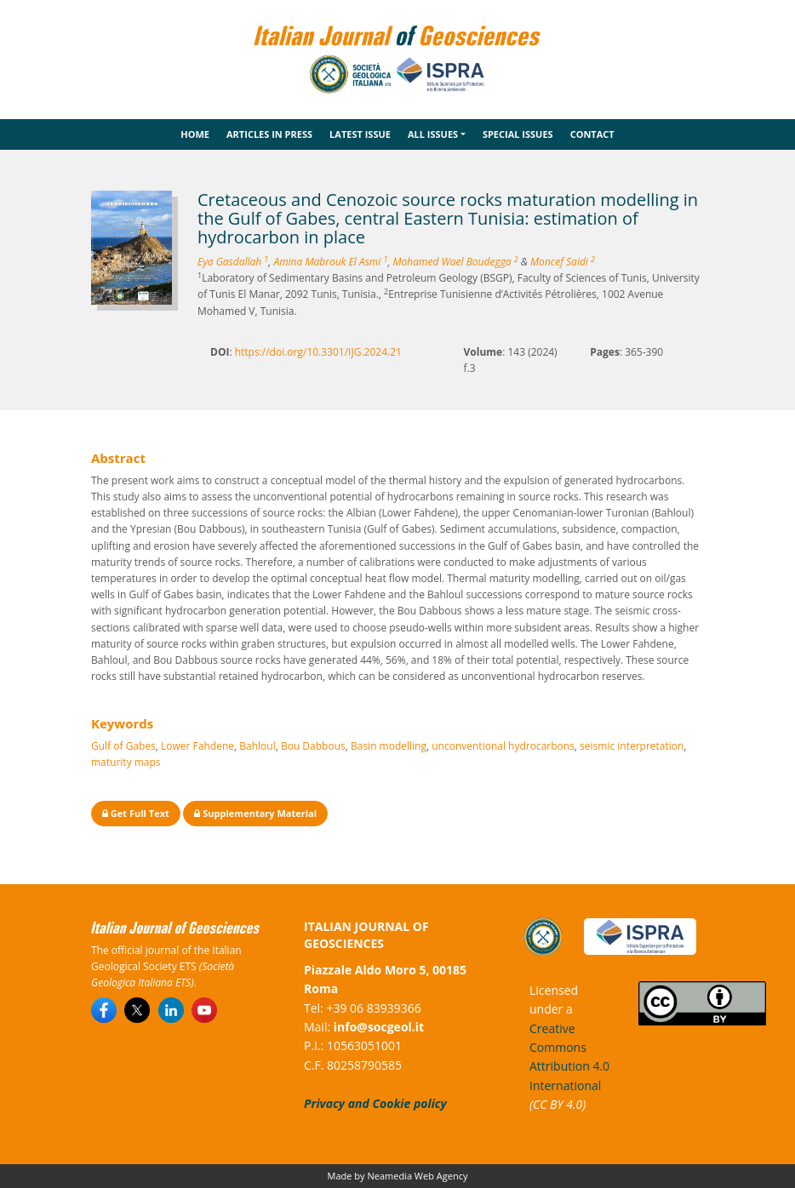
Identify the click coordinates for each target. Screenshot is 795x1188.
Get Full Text (135, 813)
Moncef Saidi (562, 261)
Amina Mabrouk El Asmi (330, 261)
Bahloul (257, 746)
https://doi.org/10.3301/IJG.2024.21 (318, 352)
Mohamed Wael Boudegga (455, 261)
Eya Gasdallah (232, 261)
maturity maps (126, 762)
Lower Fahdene (197, 746)
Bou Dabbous (313, 746)
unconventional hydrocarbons (503, 746)
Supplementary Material (255, 813)
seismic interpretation (631, 746)
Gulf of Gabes (123, 746)
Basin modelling (388, 746)
